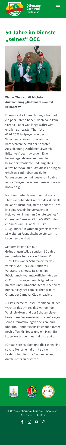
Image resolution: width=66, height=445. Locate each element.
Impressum (51, 411)
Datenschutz (27, 415)
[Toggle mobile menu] (58, 6)
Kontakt (41, 415)
